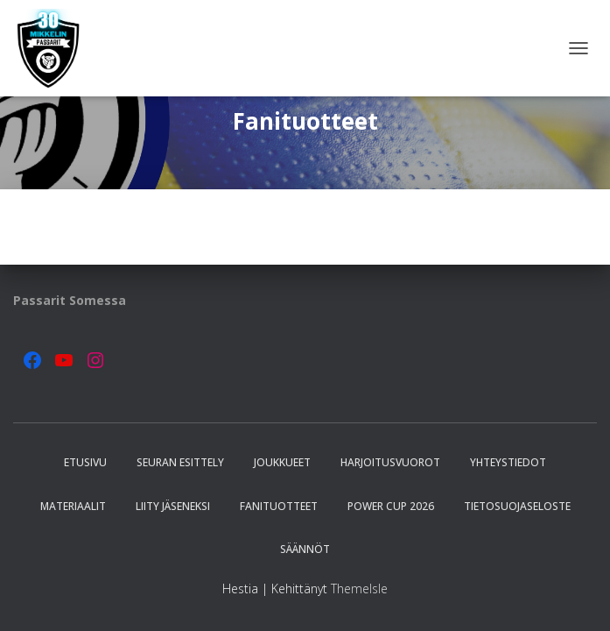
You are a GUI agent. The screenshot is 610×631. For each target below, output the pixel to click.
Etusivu (85, 462)
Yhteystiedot (508, 462)
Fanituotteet (279, 506)
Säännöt (305, 549)
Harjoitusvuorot (390, 462)
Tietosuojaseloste (517, 506)
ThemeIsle (359, 588)
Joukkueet (282, 462)
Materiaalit (73, 506)
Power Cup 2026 (390, 506)
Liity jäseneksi (173, 506)
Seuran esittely (180, 462)
